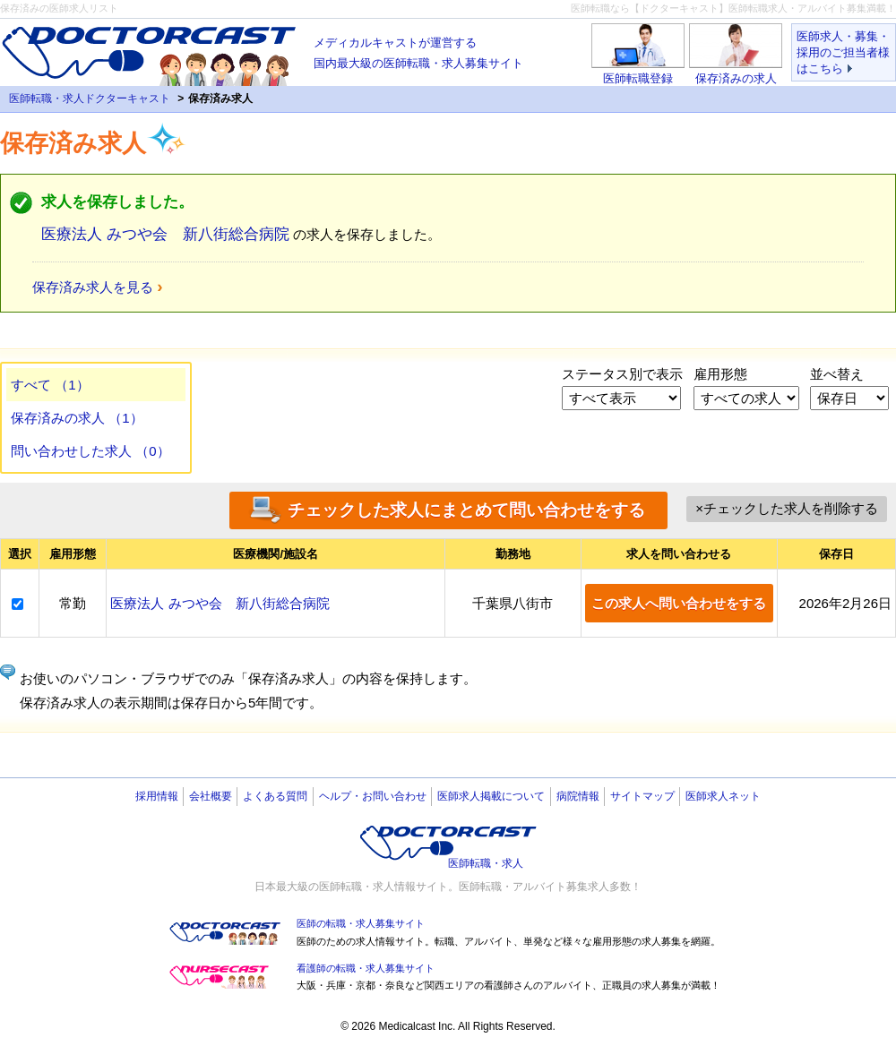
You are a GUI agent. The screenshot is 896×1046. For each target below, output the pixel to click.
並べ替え (837, 374)
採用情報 (156, 796)
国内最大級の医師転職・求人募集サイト (418, 51)
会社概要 (210, 796)
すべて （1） (50, 384)
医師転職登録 (638, 78)
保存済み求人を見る (92, 287)
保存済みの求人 (736, 78)
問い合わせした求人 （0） (90, 451)
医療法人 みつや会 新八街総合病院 (165, 234)
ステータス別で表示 (622, 374)
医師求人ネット (723, 796)
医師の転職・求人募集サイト (361, 923)
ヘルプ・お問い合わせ (372, 796)
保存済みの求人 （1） (77, 417)
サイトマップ (642, 796)
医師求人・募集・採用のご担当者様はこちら (843, 52)
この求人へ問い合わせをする (678, 603)
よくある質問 (275, 796)
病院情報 (577, 796)
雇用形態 (720, 374)
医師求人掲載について (491, 796)
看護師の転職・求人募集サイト (366, 968)
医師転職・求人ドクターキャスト (89, 98)
